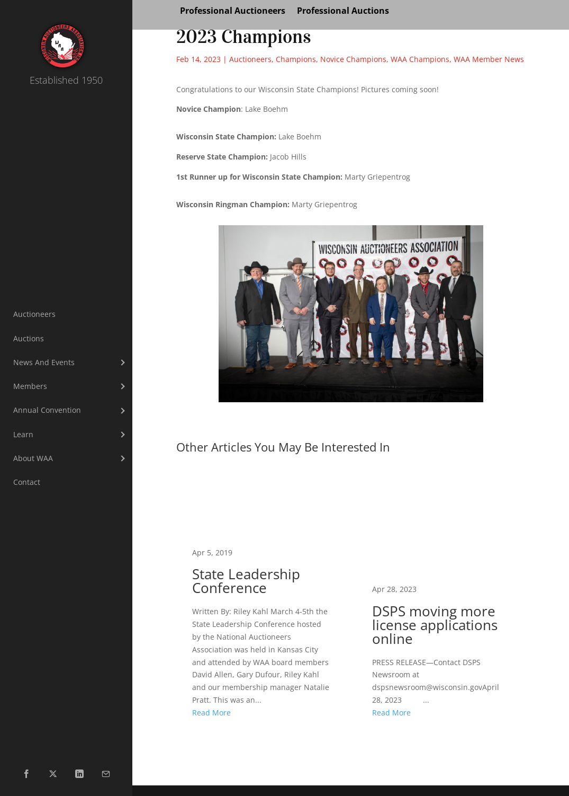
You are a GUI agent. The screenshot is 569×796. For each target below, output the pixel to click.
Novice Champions (353, 59)
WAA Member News (489, 59)
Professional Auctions (343, 11)
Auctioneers (250, 59)
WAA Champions (420, 59)
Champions (296, 59)
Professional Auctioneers (232, 11)
